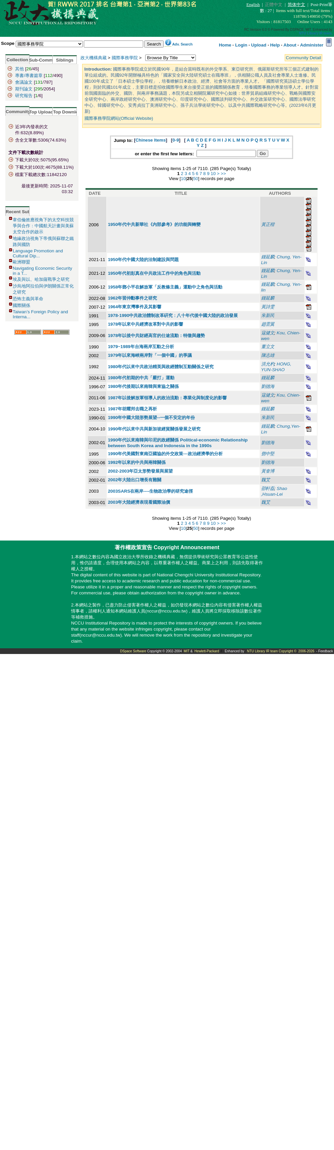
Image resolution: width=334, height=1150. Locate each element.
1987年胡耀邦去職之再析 (132, 408)
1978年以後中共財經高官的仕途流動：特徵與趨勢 (156, 335)
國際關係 (21, 305)
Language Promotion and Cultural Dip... (38, 253)
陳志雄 (267, 355)
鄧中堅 (267, 453)
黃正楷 (267, 224)
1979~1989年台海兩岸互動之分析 (141, 346)
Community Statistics (28, 111)
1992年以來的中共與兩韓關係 (137, 462)
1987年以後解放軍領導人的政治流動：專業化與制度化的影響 (167, 397)
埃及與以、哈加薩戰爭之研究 (41, 279)
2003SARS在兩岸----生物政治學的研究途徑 (150, 491)
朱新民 (267, 315)
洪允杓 (267, 363)
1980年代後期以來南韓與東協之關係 (143, 386)
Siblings (64, 60)
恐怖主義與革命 (28, 298)
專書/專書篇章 (29, 75)
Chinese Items (150, 140)
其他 (19, 68)
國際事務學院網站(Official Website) (119, 118)
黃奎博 (267, 471)
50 (195, 178)
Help (275, 45)
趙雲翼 (267, 324)
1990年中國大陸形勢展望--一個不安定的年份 (151, 417)
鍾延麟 (267, 256)
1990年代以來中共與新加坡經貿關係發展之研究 (154, 428)
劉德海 (267, 386)
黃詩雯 (267, 306)
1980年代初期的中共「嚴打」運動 (141, 377)
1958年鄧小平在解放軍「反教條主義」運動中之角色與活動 (165, 287)
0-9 (175, 140)
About (289, 45)
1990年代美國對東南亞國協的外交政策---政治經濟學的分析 (165, 453)
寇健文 (267, 332)
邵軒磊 (267, 488)
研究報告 (24, 95)
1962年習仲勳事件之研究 (132, 298)
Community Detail (303, 57)
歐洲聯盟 (21, 261)
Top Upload (41, 111)
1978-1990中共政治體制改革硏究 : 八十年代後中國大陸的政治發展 (173, 315)
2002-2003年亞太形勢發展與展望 (140, 471)
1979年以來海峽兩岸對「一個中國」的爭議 (150, 355)
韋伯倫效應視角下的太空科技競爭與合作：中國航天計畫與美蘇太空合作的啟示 (43, 225)
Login (241, 45)
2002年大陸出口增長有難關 (135, 479)
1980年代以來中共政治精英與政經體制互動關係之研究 (161, 366)
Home (225, 45)
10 (213, 173)
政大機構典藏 (93, 57)
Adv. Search (182, 44)
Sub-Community (46, 60)
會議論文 (24, 82)
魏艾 (265, 479)
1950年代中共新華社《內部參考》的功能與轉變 (154, 224)
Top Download (68, 111)
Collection (17, 59)
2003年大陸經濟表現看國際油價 (139, 502)
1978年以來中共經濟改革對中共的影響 (145, 324)
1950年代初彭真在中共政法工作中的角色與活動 (154, 273)
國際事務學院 (125, 57)
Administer (312, 45)
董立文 (267, 346)
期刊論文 (24, 88)
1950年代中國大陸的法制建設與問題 (143, 259)
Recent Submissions (28, 211)
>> (223, 173)
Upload (258, 45)
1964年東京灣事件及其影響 (135, 306)
